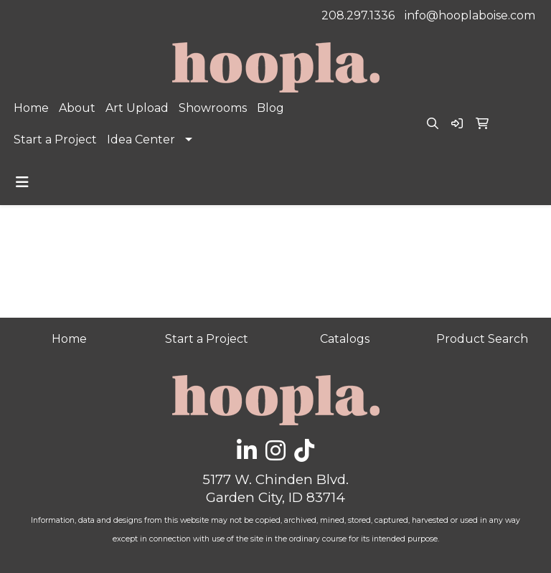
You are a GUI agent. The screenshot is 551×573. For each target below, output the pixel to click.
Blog (270, 108)
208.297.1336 (358, 15)
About (77, 108)
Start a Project (55, 139)
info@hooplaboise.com (470, 15)
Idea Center (141, 139)
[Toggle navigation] (22, 182)
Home (31, 108)
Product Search (482, 339)
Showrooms (213, 108)
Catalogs (344, 339)
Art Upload (137, 108)
